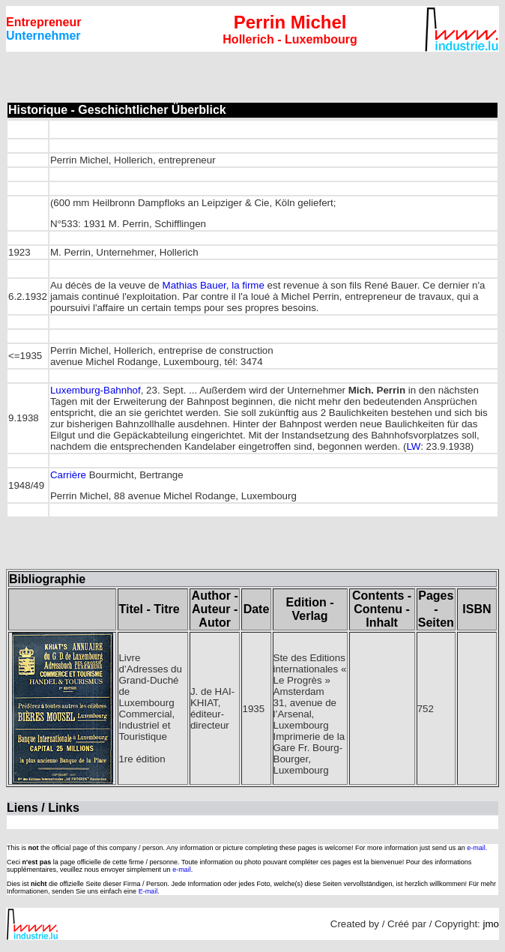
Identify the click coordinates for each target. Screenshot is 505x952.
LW (413, 446)
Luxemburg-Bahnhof (95, 390)
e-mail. (477, 848)
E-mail (148, 891)
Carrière (68, 474)
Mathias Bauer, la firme (213, 285)
